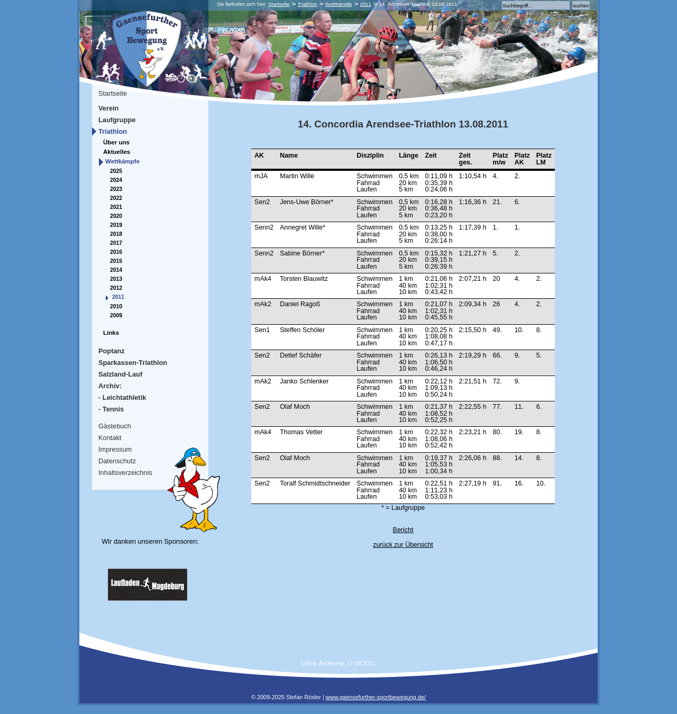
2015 (116, 261)
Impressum (115, 449)
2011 (365, 4)
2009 (116, 315)
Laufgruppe (116, 120)
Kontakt (109, 438)
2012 (116, 288)
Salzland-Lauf (120, 374)
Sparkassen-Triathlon (132, 363)
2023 (116, 189)
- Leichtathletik (122, 397)
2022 (116, 198)
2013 (116, 279)
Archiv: (110, 386)
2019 (116, 225)
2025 (116, 171)
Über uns (116, 142)
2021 (116, 207)
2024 (116, 180)
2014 (116, 270)
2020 (116, 216)
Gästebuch (114, 426)
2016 (116, 252)
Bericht (403, 530)
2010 (116, 306)
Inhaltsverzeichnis (125, 473)
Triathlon (307, 4)
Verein (108, 108)
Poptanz (111, 351)
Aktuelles (116, 152)
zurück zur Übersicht (403, 544)
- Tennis (111, 409)
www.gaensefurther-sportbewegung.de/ (376, 697)
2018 (116, 234)
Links (111, 332)
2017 (116, 243)
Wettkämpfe (338, 4)
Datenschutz (117, 461)
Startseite (279, 4)
